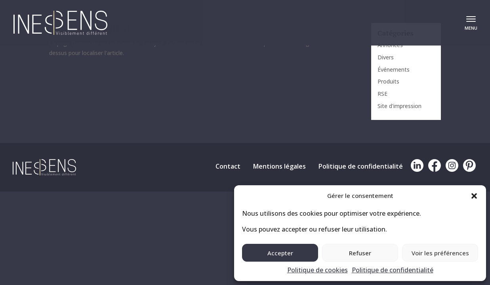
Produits (388, 81)
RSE (382, 93)
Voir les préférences (440, 253)
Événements (394, 69)
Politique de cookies (317, 270)
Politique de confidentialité (392, 270)
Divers (386, 57)
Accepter (280, 253)
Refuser (360, 253)
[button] (474, 196)
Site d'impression (399, 106)
